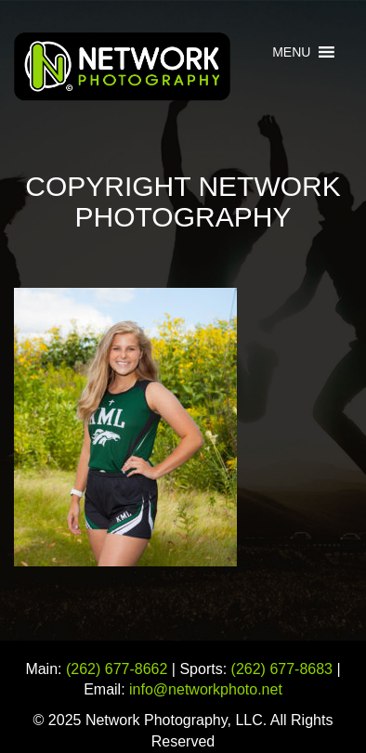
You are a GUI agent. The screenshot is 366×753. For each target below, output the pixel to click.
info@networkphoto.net (205, 689)
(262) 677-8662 (116, 669)
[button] (291, 52)
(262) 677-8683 (282, 669)
